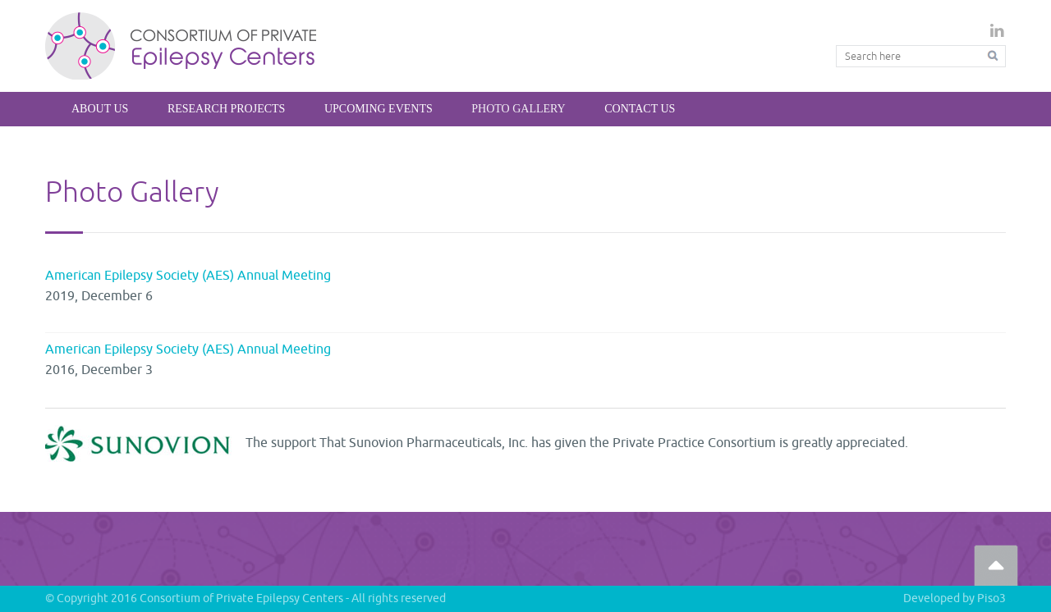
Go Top (996, 565)
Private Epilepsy (181, 45)
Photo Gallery (518, 109)
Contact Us (639, 109)
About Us (99, 109)
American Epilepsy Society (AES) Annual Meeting (188, 275)
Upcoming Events (378, 109)
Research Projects (227, 109)
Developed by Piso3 (954, 598)
